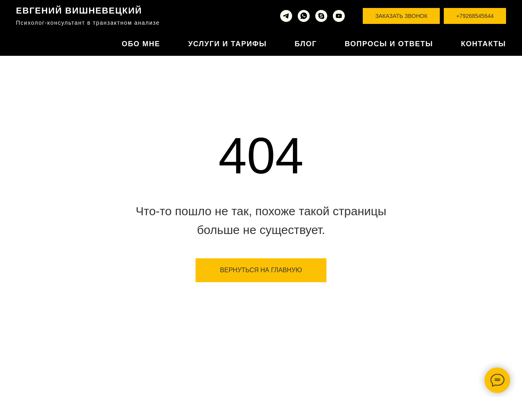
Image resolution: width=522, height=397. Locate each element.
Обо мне (141, 44)
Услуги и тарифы (227, 44)
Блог (305, 44)
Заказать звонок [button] (401, 16)
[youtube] (339, 16)
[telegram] (286, 16)
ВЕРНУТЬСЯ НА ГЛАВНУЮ (261, 270)
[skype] (321, 16)
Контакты (483, 44)
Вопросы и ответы (389, 44)
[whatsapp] (304, 16)
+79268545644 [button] (475, 16)
